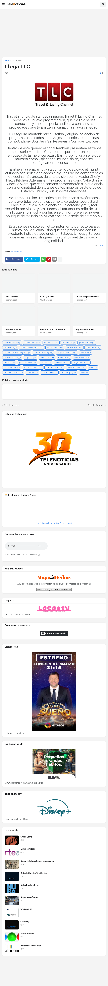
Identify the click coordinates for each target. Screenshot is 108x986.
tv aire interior (11, 367)
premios (10, 347)
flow (93, 367)
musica (9, 362)
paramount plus (54, 367)
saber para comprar (32, 347)
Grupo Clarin (26, 837)
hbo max (64, 357)
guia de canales (27, 362)
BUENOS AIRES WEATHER (54, 511)
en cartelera (81, 357)
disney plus (47, 357)
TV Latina (100, 245)
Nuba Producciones (29, 885)
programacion (81, 362)
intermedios (16, 61)
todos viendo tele (13, 372)
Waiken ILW (26, 909)
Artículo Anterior (11, 405)
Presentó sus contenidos (52, 329)
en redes (68, 343)
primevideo (62, 362)
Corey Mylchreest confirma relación (37, 861)
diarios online (49, 372)
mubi (84, 372)
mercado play (68, 372)
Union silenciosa (13, 329)
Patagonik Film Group (30, 946)
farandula (51, 343)
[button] (3, 4)
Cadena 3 (24, 921)
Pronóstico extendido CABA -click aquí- (54, 523)
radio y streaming (43, 352)
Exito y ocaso (47, 296)
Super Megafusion (29, 897)
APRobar (32, 372)
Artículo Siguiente (96, 405)
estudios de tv (12, 357)
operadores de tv (33, 367)
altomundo (93, 347)
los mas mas (74, 347)
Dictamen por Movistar (87, 296)
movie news (54, 347)
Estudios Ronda (27, 933)
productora (86, 343)
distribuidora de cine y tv (17, 352)
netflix (85, 352)
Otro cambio (11, 296)
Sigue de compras (85, 329)
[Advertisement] (54, 33)
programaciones (76, 367)
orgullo (30, 357)
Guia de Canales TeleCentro (33, 873)
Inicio (7, 61)
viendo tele (32, 343)
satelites (46, 362)
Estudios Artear (27, 849)
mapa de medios (66, 352)
